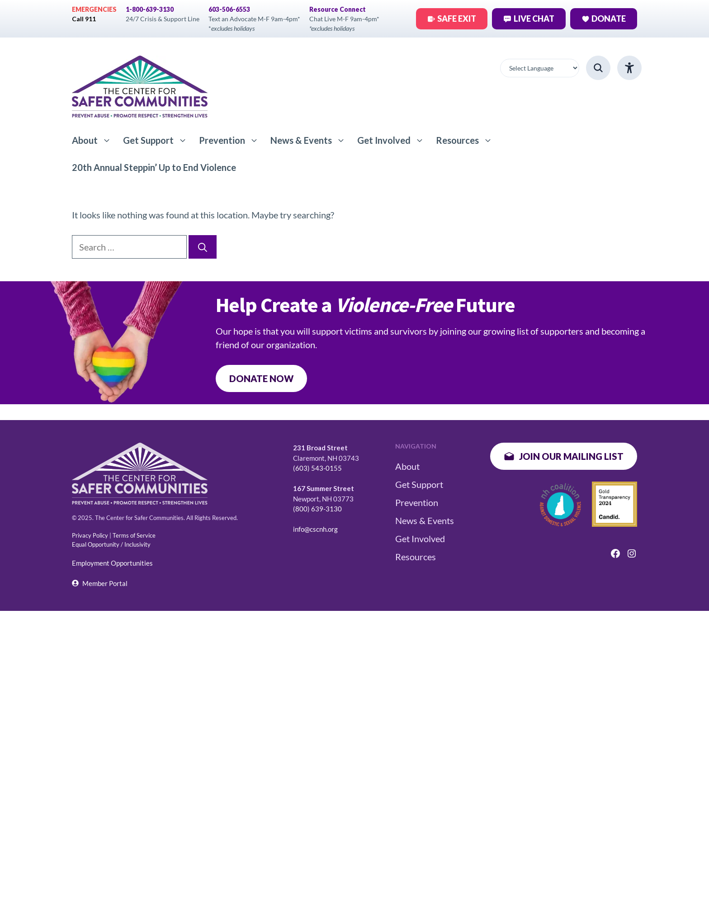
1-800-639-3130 (150, 9)
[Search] (203, 247)
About (94, 140)
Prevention (232, 140)
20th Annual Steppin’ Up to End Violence (154, 167)
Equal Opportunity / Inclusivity (111, 544)
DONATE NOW (261, 378)
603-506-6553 (229, 9)
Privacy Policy (90, 535)
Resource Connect (337, 9)
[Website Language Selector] (539, 68)
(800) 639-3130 (317, 509)
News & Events (310, 140)
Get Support (158, 140)
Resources (467, 140)
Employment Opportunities (112, 563)
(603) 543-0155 (317, 468)
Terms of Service (134, 535)
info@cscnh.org (315, 529)
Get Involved (393, 140)
